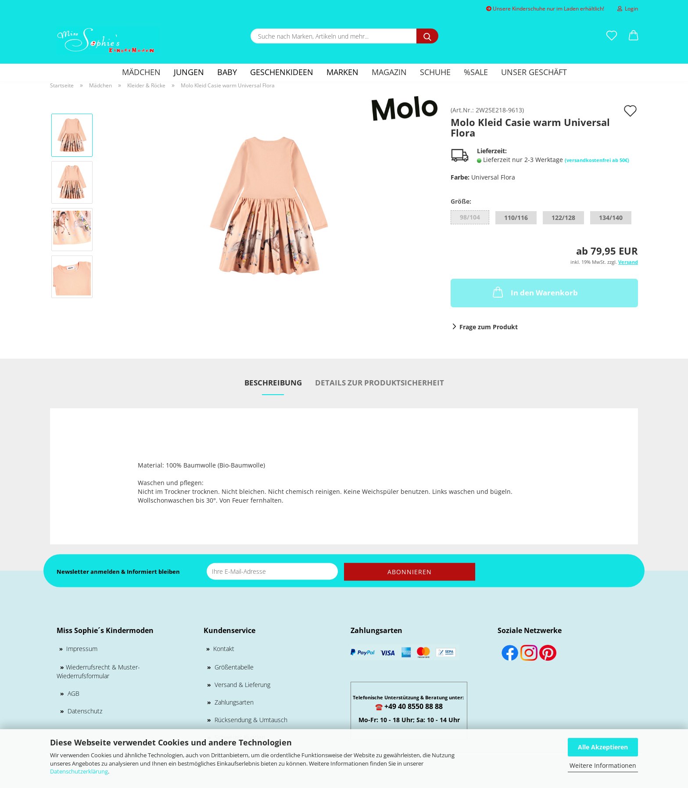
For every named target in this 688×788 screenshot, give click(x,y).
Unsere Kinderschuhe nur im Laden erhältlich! (545, 8)
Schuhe (435, 72)
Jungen (189, 72)
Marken (342, 72)
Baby (227, 72)
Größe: (461, 201)
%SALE (476, 72)
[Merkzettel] (612, 36)
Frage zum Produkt (488, 327)
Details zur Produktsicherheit (379, 383)
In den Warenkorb (534, 292)
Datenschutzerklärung (79, 771)
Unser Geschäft (534, 72)
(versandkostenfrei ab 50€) (597, 160)
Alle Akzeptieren (603, 747)
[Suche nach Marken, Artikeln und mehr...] (427, 36)
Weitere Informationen (603, 765)
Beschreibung (273, 383)
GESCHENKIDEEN (281, 72)
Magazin (389, 72)
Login (627, 8)
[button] (634, 36)
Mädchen (141, 72)
